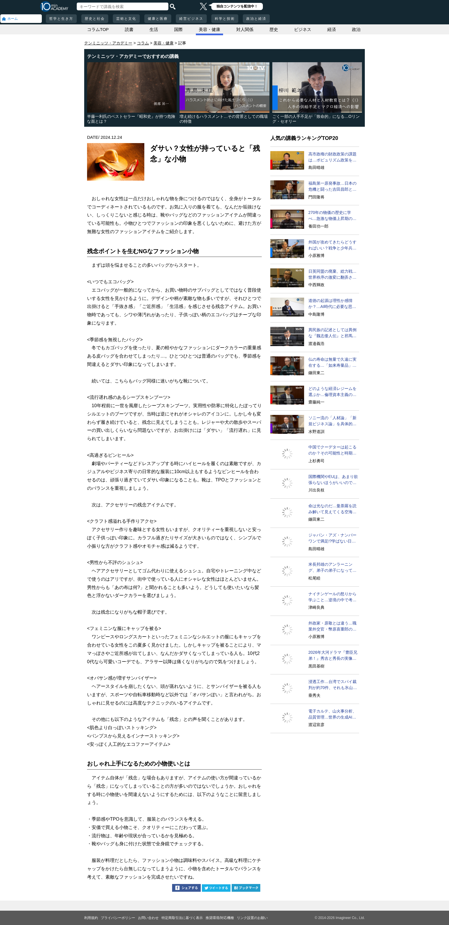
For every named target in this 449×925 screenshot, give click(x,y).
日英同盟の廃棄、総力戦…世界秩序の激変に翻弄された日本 (332, 274)
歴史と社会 (95, 19)
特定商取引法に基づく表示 (182, 918)
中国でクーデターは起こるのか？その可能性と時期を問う (332, 450)
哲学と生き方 (61, 19)
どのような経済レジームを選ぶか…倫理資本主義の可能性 (332, 392)
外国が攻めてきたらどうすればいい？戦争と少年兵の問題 (332, 245)
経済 (331, 29)
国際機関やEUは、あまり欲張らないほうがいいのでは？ (333, 480)
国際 (178, 29)
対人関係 (244, 29)
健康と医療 (158, 19)
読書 (129, 29)
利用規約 (91, 918)
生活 (153, 29)
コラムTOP (98, 29)
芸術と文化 (126, 19)
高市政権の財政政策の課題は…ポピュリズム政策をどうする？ (332, 157)
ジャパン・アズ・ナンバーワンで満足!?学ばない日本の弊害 (332, 538)
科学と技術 (225, 19)
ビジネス (302, 29)
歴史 (273, 29)
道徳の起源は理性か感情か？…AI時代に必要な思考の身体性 (332, 304)
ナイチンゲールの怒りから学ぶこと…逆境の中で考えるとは (332, 597)
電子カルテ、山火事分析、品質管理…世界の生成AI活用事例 (332, 714)
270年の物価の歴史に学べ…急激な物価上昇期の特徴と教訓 (332, 216)
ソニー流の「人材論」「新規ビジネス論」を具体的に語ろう (332, 421)
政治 (356, 29)
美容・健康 (209, 29)
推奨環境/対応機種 (220, 918)
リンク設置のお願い (252, 918)
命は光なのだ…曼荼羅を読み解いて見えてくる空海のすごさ (332, 509)
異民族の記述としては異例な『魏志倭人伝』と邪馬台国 (332, 333)
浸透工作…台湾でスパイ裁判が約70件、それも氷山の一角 (332, 685)
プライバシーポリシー (118, 918)
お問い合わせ (148, 918)
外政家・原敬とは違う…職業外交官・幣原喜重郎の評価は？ (332, 626)
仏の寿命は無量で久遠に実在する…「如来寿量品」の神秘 (332, 362)
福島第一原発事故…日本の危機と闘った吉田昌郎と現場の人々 (332, 186)
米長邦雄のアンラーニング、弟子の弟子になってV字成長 (331, 567)
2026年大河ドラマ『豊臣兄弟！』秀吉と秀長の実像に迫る (332, 655)
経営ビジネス (191, 19)
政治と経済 (256, 19)
